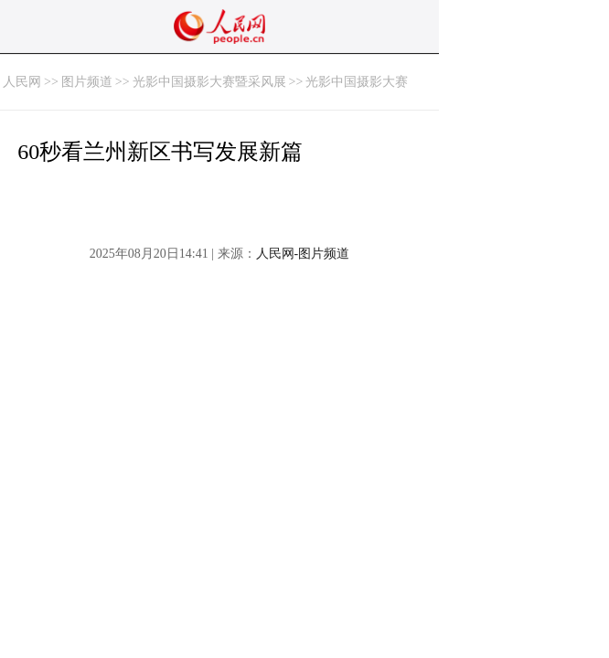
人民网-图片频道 (303, 253)
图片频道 (86, 82)
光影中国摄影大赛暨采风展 (209, 82)
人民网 (22, 82)
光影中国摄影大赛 (356, 82)
